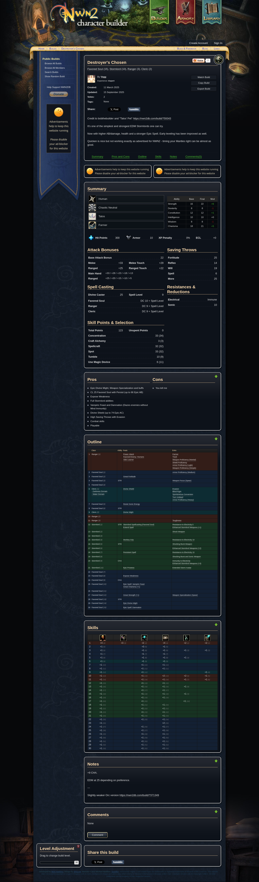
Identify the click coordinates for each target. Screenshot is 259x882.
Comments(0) (193, 156)
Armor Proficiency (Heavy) (183, 500)
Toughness (176, 521)
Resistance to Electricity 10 (183, 540)
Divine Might (128, 512)
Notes (173, 156)
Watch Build (203, 77)
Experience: (106, 81)
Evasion (175, 489)
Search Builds (51, 72)
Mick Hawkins (58, 872)
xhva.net (77, 872)
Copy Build (203, 83)
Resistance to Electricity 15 (183, 552)
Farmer (175, 454)
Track (174, 457)
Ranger (131, 69)
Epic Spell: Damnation (132, 607)
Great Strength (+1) (131, 595)
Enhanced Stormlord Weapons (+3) (186, 563)
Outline (142, 156)
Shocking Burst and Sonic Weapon (186, 557)
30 (76, 862)
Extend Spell (128, 527)
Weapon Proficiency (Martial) (184, 460)
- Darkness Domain (99, 491)
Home (41, 48)
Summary (97, 156)
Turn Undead (177, 497)
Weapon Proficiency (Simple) (184, 468)
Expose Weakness (130, 576)
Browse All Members (55, 68)
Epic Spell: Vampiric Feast (133, 584)
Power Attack (128, 454)
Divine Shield (128, 489)
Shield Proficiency (179, 463)
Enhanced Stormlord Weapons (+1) (186, 527)
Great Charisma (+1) (131, 587)
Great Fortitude (129, 477)
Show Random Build (55, 76)
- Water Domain (98, 494)
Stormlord (115, 69)
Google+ (115, 872)
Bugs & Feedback (186, 48)
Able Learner (128, 460)
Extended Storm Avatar (181, 568)
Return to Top (203, 376)
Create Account (198, 43)
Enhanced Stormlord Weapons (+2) (186, 548)
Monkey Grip (128, 540)
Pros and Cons (121, 156)
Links (217, 48)
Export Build (203, 89)
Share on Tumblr (134, 109)
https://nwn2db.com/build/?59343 (152, 118)
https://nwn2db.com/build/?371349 (139, 795)
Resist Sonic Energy (131, 504)
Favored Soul (95, 69)
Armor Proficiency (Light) (182, 465)
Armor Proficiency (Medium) (183, 472)
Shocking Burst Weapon (182, 544)
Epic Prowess (128, 568)
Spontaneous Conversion (182, 494)
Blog (205, 48)
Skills (158, 156)
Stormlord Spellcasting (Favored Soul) (138, 525)
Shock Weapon (178, 532)
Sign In (218, 43)
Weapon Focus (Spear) (181, 481)
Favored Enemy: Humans (133, 457)
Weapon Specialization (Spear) (185, 595)
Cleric (144, 69)
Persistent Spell (129, 552)
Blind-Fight (176, 492)
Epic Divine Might (130, 603)
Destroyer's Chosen (72, 48)
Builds (52, 48)
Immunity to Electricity (181, 561)
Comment (97, 834)
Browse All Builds (53, 63)
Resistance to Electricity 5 (182, 525)
